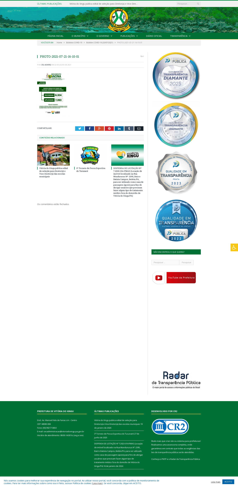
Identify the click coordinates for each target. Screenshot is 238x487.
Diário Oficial (154, 35)
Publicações (127, 35)
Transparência (178, 35)
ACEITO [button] (228, 481)
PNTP (164, 459)
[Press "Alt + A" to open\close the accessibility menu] (234, 247)
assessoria (172, 444)
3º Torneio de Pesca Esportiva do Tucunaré (114, 433)
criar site (170, 441)
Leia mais (97, 483)
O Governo (103, 35)
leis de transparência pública (164, 452)
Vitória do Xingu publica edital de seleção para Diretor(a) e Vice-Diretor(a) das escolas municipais (104, 3)
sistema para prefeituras (188, 441)
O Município (78, 35)
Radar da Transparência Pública (185, 459)
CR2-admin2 (46, 65)
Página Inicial (55, 35)
